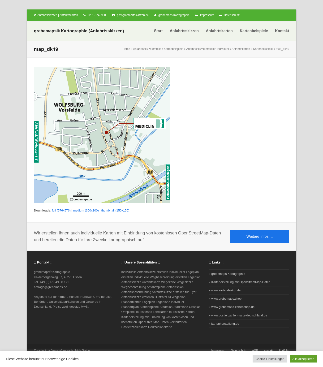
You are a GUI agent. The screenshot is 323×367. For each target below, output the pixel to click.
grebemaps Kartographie (173, 15)
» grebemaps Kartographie (227, 274)
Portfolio (284, 350)
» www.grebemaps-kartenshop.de (232, 307)
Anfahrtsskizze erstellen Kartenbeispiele (158, 49)
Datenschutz (232, 15)
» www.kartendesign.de (225, 290)
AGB (255, 350)
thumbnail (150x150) (115, 210)
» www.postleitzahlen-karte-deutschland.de (238, 315)
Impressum (207, 15)
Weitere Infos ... (259, 236)
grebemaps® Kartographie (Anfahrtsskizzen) (79, 31)
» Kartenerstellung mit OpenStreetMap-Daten (240, 282)
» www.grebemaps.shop (225, 298)
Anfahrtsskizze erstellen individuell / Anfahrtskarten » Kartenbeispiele (229, 49)
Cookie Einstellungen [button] (269, 359)
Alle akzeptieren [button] (303, 359)
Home (126, 49)
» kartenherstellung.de (224, 323)
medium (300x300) (86, 210)
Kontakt (268, 350)
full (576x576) (61, 210)
